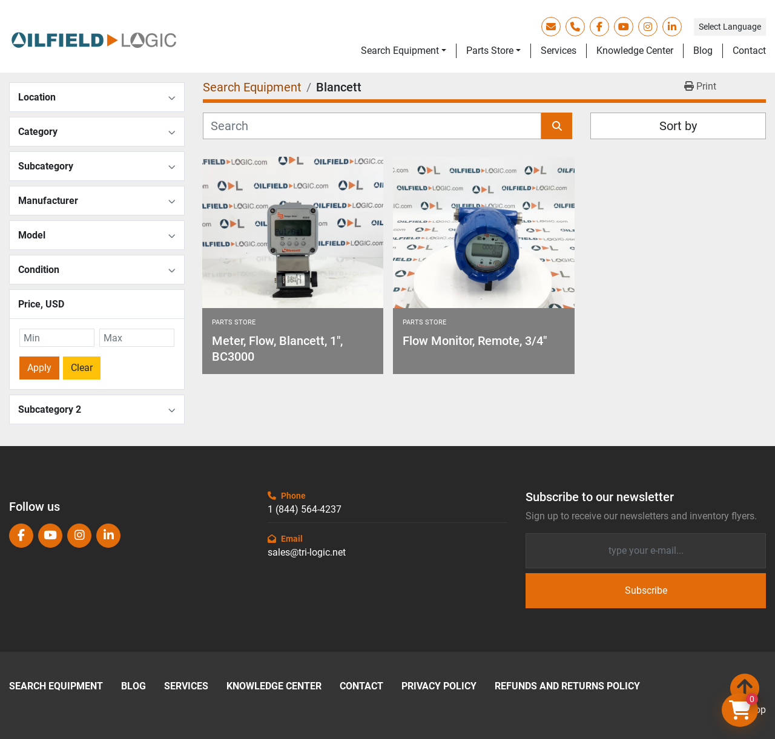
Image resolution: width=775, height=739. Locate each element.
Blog (703, 50)
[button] (403, 51)
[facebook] (599, 26)
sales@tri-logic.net (307, 552)
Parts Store (489, 50)
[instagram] (648, 26)
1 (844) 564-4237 (304, 509)
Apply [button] (39, 367)
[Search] (372, 126)
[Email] (646, 550)
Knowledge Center (634, 50)
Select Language (730, 26)
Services (558, 50)
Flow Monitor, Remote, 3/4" (475, 340)
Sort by (678, 126)
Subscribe (646, 590)
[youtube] (623, 26)
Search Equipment (400, 50)
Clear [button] (82, 367)
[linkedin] (672, 26)
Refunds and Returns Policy (567, 686)
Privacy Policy (439, 686)
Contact (749, 50)
